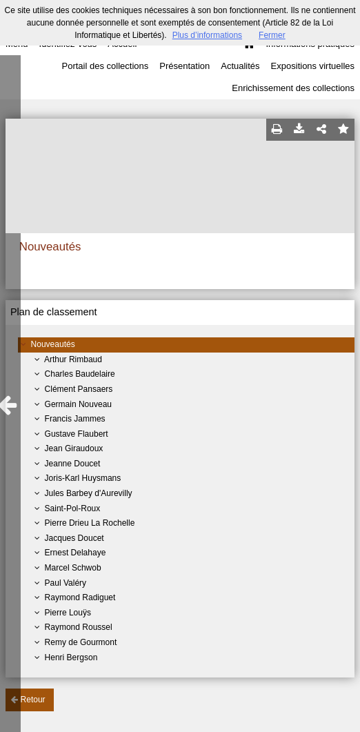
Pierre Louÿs (68, 612)
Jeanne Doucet (73, 463)
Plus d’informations (207, 35)
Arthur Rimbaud (73, 359)
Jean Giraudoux (74, 448)
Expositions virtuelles (312, 66)
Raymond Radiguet (80, 597)
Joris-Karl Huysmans (83, 478)
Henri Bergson (71, 657)
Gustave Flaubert (76, 434)
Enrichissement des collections (293, 88)
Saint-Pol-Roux (73, 508)
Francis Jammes (75, 419)
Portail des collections (105, 66)
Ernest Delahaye (75, 552)
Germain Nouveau (78, 404)
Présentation (184, 66)
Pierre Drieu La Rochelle (90, 523)
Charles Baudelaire (80, 374)
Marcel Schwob (73, 568)
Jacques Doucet (74, 538)
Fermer (272, 35)
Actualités (240, 66)
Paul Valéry (65, 583)
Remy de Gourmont (81, 642)
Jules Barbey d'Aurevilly (88, 493)
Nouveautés (53, 344)
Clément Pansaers (79, 389)
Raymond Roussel (78, 627)
